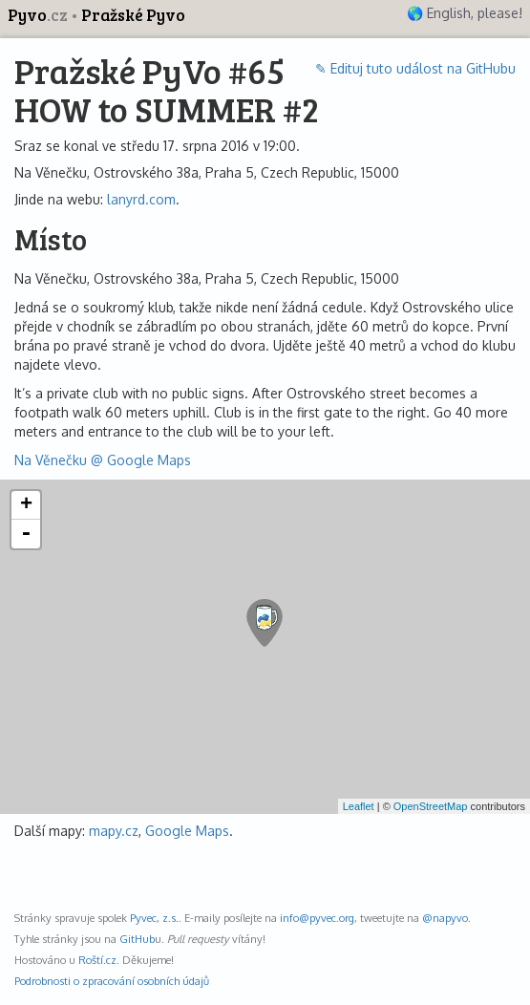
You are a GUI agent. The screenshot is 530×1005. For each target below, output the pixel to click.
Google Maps (187, 831)
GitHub (137, 938)
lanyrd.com (141, 199)
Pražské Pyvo (133, 15)
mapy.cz (113, 831)
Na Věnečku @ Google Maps (102, 460)
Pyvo (39, 15)
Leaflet (358, 806)
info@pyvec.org (317, 917)
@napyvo (445, 917)
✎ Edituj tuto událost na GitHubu (415, 68)
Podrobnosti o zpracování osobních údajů (111, 980)
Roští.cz (97, 959)
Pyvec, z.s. (154, 917)
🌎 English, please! (464, 13)
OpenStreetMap (430, 806)
